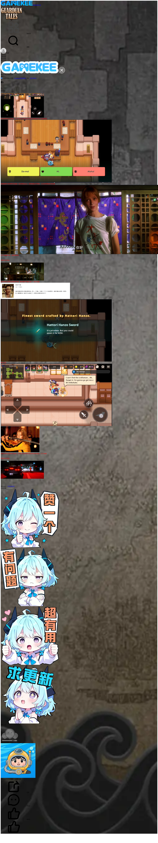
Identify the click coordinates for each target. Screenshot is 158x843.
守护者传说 (11, 486)
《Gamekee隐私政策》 (20, 78)
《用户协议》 (33, 78)
